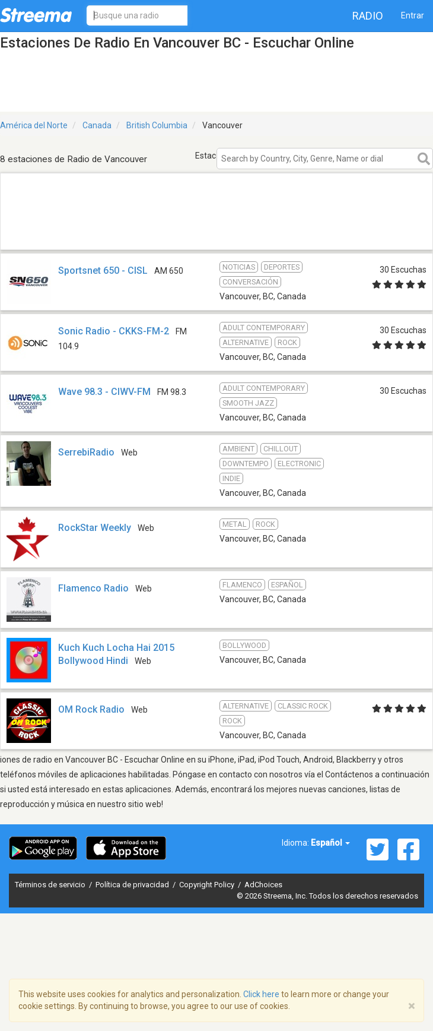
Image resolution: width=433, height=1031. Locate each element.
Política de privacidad (133, 884)
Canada (97, 125)
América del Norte (34, 125)
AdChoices (263, 884)
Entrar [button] (412, 15)
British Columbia (156, 125)
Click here (261, 994)
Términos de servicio (51, 884)
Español (330, 842)
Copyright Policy (207, 884)
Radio (367, 16)
